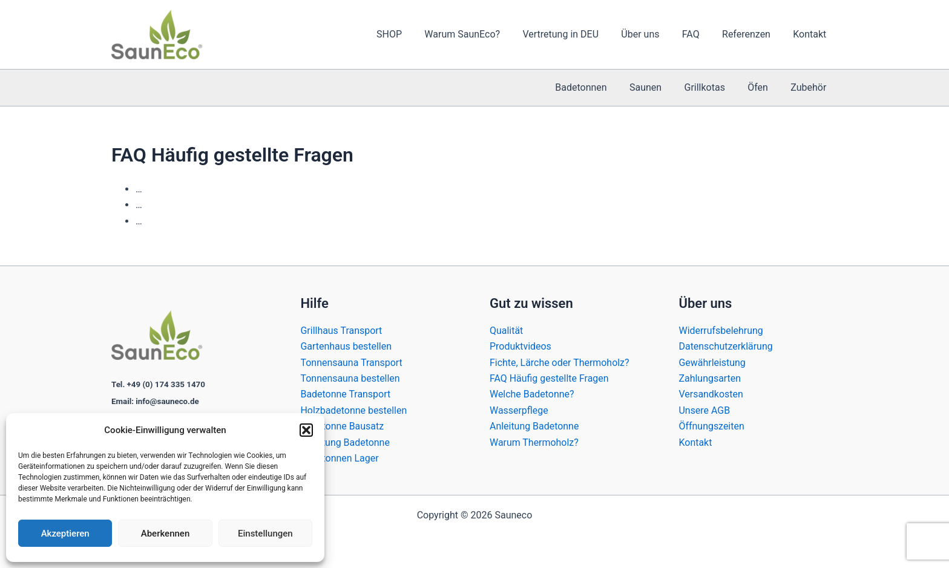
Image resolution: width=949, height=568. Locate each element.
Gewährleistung (712, 362)
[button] (306, 430)
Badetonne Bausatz (342, 426)
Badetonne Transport (346, 394)
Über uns (651, 34)
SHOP (410, 34)
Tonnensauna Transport (352, 362)
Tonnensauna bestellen (351, 378)
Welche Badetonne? (532, 394)
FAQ (699, 34)
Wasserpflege (519, 410)
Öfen (762, 87)
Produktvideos (520, 346)
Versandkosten (711, 394)
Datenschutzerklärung (726, 346)
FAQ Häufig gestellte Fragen (549, 378)
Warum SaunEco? (480, 34)
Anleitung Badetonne (345, 442)
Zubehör (810, 87)
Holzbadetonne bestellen (354, 410)
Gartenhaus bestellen (346, 346)
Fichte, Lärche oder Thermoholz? (559, 362)
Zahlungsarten (710, 378)
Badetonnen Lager (340, 458)
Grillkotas (712, 87)
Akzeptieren (65, 533)
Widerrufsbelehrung (721, 330)
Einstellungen (265, 533)
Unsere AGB (705, 410)
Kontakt (811, 34)
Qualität (506, 330)
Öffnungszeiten (712, 426)
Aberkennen (165, 533)
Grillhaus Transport (342, 330)
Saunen (657, 87)
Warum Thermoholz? (534, 442)
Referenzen (751, 34)
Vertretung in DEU (575, 34)
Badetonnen (595, 87)
